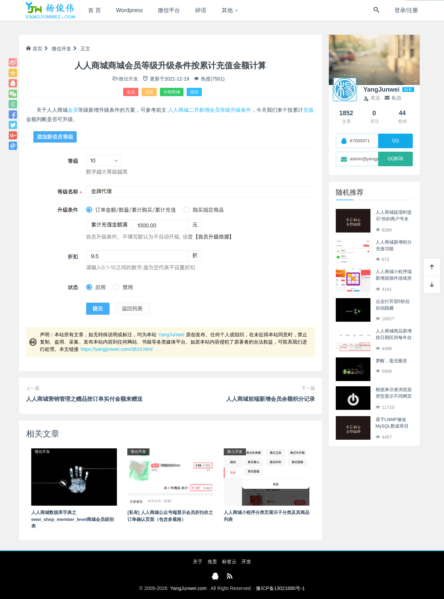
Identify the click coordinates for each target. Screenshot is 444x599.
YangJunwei (171, 334)
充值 (149, 92)
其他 (227, 10)
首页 (34, 48)
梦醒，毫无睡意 (391, 360)
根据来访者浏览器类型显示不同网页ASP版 (394, 396)
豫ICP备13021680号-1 (280, 588)
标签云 (229, 561)
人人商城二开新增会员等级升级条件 (209, 110)
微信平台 (169, 10)
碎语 (200, 10)
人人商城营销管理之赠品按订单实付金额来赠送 (84, 399)
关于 (198, 561)
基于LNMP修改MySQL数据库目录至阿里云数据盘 (394, 426)
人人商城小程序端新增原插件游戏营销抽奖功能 (394, 278)
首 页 (94, 10)
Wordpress (129, 10)
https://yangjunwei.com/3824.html (116, 349)
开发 (246, 561)
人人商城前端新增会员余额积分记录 (270, 399)
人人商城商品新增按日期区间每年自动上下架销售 (394, 337)
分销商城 (171, 92)
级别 (194, 92)
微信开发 (61, 48)
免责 (212, 561)
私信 (393, 98)
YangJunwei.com (188, 588)
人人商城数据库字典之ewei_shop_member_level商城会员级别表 (72, 519)
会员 (131, 92)
